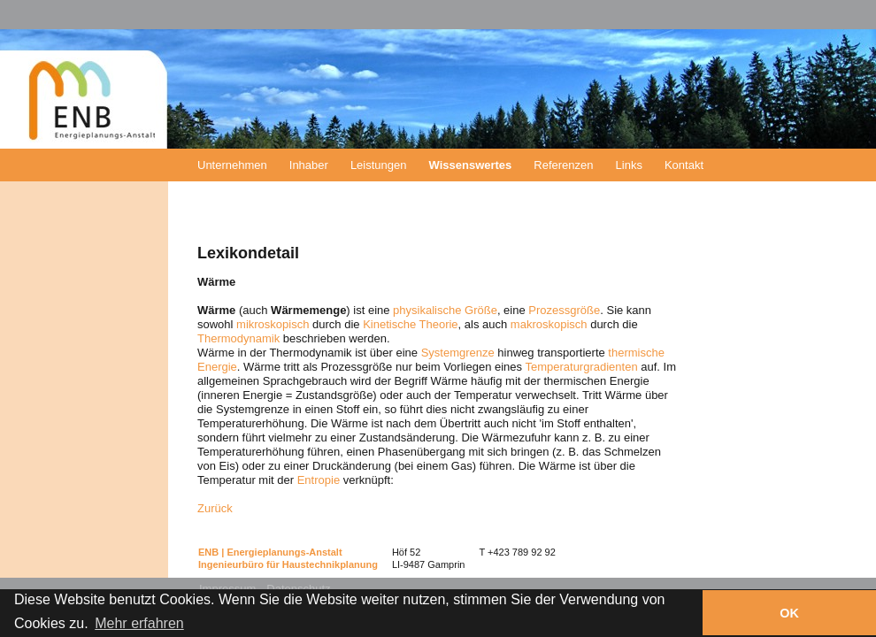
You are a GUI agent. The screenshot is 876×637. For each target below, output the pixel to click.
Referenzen (563, 165)
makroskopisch (549, 324)
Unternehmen (232, 165)
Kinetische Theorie (410, 324)
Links (629, 165)
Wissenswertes (470, 165)
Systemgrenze (458, 352)
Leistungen (378, 165)
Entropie (318, 480)
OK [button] (789, 613)
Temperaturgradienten (581, 366)
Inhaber (308, 165)
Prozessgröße (564, 310)
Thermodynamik (238, 338)
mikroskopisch (272, 324)
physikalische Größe (445, 310)
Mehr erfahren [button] (139, 623)
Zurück (215, 508)
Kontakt (684, 165)
